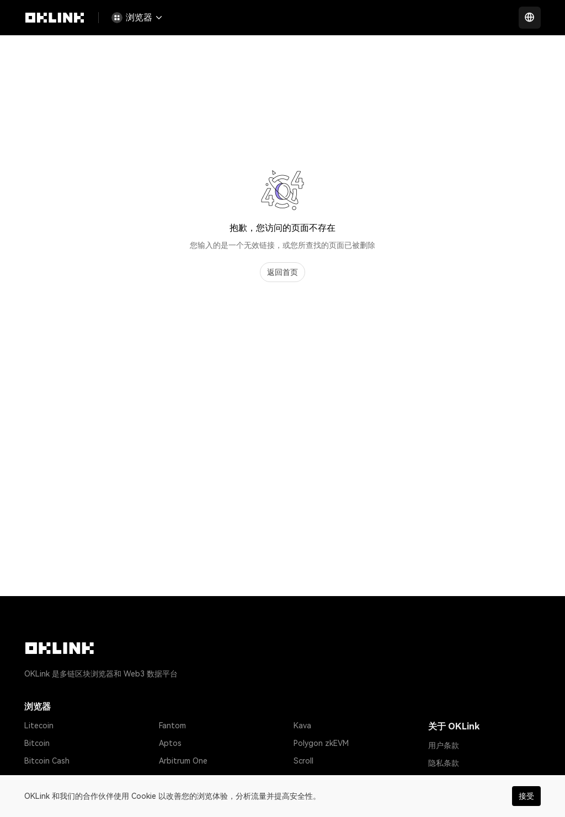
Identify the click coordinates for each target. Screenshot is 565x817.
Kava (302, 725)
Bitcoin (37, 743)
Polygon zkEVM (321, 743)
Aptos (170, 743)
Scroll (303, 760)
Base (302, 778)
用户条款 (443, 745)
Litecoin (39, 725)
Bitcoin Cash (47, 760)
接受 (526, 796)
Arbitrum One (183, 760)
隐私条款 (443, 763)
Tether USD (45, 778)
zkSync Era (178, 778)
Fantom (172, 725)
